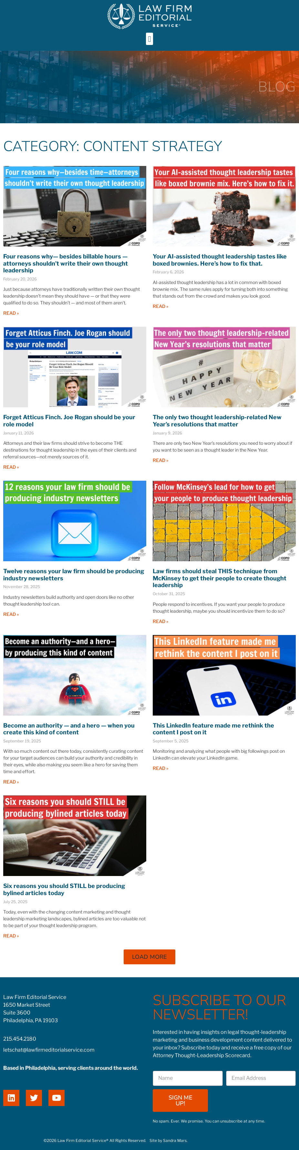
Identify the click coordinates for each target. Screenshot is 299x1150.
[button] (149, 39)
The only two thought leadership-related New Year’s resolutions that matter (217, 421)
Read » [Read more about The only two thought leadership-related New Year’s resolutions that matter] (160, 460)
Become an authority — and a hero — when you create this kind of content (69, 729)
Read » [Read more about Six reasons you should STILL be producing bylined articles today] (11, 935)
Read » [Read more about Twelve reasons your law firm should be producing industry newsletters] (11, 614)
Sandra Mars (175, 1140)
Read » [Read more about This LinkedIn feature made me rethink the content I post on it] (160, 768)
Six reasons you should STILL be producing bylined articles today (64, 889)
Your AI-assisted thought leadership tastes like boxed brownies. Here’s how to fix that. (220, 260)
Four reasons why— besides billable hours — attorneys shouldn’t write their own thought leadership (65, 263)
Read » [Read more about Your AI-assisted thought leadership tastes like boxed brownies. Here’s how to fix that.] (160, 306)
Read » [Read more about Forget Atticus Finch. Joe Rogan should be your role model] (11, 467)
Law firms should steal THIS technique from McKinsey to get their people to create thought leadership (219, 578)
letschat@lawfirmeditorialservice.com (49, 1050)
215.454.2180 (19, 1039)
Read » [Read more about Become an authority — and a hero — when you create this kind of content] (11, 781)
